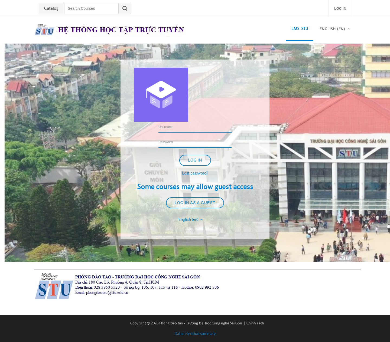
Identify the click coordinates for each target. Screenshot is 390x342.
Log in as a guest (195, 202)
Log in (340, 8)
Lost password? (195, 173)
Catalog (51, 8)
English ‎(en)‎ (332, 29)
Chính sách (255, 323)
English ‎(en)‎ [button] (188, 219)
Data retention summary (195, 333)
